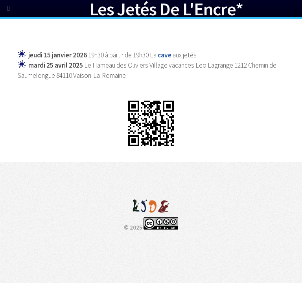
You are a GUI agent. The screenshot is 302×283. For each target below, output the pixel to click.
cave (164, 55)
